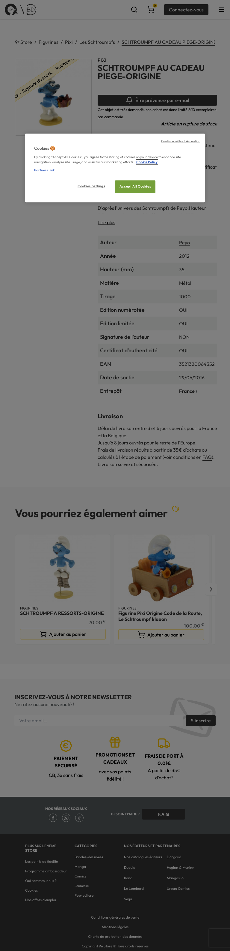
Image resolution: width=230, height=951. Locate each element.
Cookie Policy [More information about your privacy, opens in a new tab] (147, 162)
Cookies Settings (91, 186)
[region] (115, 168)
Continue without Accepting (180, 141)
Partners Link (44, 170)
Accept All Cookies (135, 186)
